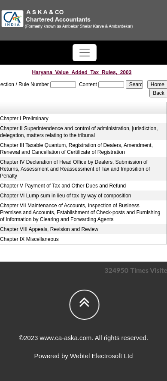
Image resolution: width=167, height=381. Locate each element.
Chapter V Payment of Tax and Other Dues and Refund (63, 186)
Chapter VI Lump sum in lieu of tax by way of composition (65, 196)
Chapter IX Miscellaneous (29, 239)
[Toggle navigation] (85, 52)
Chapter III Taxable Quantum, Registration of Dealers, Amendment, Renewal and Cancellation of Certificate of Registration (76, 148)
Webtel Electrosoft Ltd (101, 355)
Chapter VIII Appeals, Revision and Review (49, 229)
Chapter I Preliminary (24, 119)
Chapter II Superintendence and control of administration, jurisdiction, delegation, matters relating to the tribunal (79, 131)
